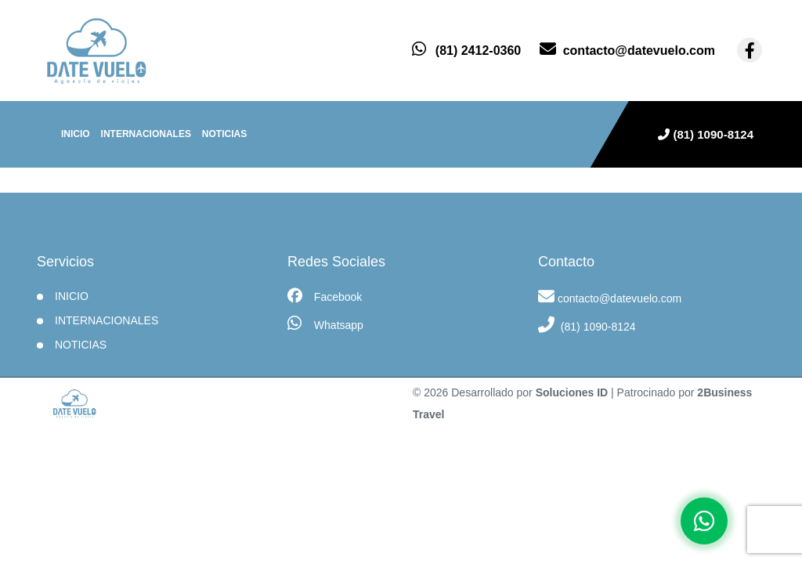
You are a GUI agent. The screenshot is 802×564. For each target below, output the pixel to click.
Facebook (324, 295)
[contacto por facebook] (749, 50)
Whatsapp (325, 323)
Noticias (224, 133)
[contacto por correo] (627, 50)
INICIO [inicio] (75, 133)
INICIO (72, 296)
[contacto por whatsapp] (466, 50)
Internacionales (146, 133)
